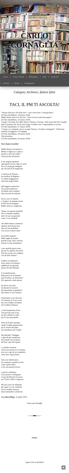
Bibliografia (33, 77)
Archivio (6, 83)
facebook (40, 462)
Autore (5, 77)
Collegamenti (29, 83)
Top (64, 468)
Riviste (16, 83)
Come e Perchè (18, 77)
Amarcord (54, 77)
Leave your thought (34, 403)
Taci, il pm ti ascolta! (35, 104)
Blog (44, 77)
